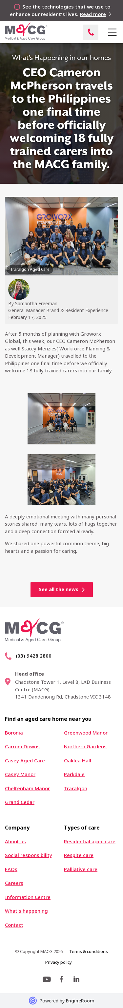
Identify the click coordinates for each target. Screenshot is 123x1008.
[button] (112, 32)
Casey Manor (20, 774)
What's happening (26, 911)
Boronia (14, 733)
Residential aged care (89, 841)
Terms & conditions (88, 951)
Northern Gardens (85, 746)
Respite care (78, 855)
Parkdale (74, 774)
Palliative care (80, 869)
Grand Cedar (19, 802)
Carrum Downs (22, 746)
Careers (14, 883)
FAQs (11, 869)
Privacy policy (58, 962)
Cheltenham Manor (27, 788)
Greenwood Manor (86, 733)
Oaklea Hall (77, 760)
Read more (93, 14)
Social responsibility (28, 855)
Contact (14, 925)
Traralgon (75, 788)
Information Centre (28, 897)
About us (15, 841)
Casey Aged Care (25, 760)
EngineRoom (80, 1000)
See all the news (58, 589)
